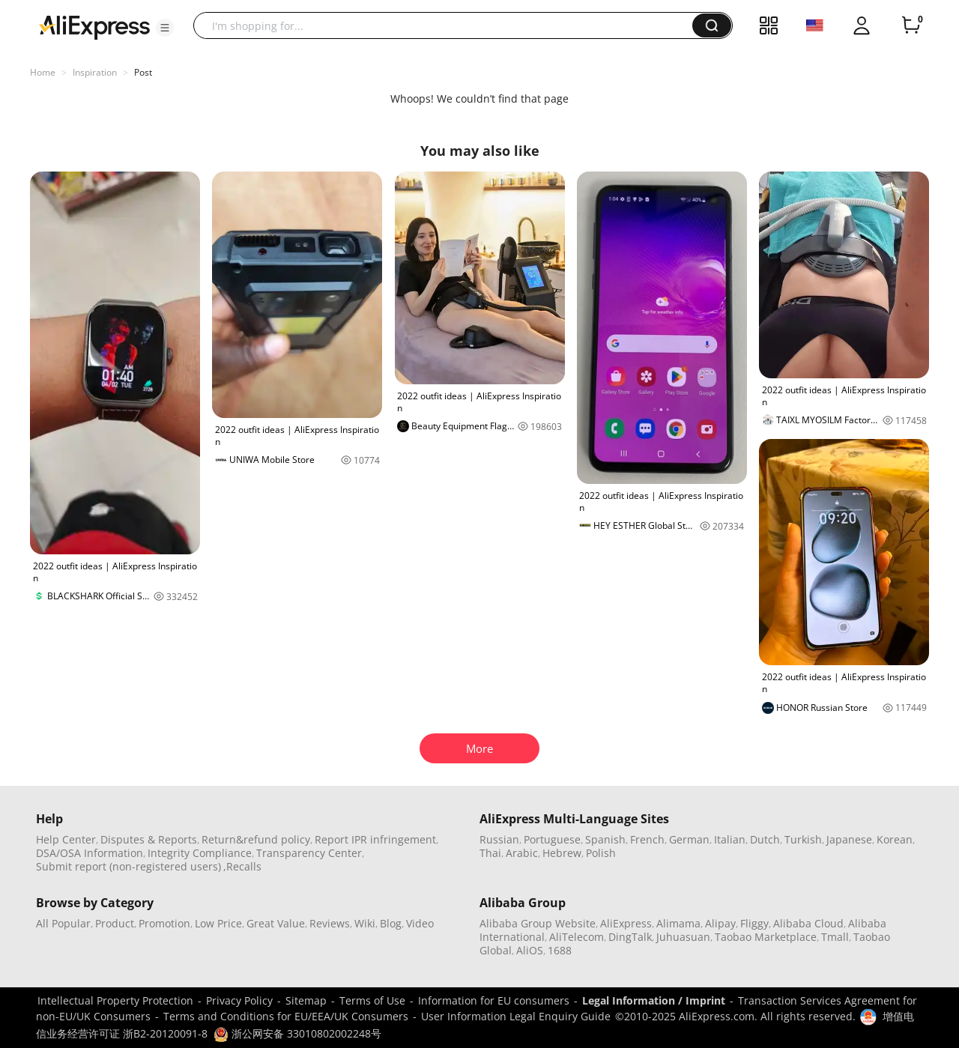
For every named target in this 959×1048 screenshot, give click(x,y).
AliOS (529, 950)
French (647, 839)
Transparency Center (309, 853)
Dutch (765, 839)
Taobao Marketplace (766, 937)
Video (420, 923)
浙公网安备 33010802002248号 (297, 1033)
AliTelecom (576, 937)
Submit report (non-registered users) (128, 866)
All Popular (63, 923)
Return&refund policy (256, 839)
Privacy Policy (239, 1000)
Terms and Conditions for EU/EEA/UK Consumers (285, 1016)
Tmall (835, 937)
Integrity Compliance (200, 853)
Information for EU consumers (493, 1000)
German (689, 839)
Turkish (803, 839)
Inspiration (95, 72)
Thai (490, 853)
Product (114, 923)
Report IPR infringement (375, 839)
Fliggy (754, 923)
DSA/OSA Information (89, 853)
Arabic (522, 853)
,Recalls (242, 866)
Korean (895, 839)
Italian (729, 839)
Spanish (605, 839)
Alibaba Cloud (808, 923)
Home (42, 72)
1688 (560, 950)
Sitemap (306, 1000)
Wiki (364, 923)
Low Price (218, 923)
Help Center (66, 839)
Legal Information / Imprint (653, 1000)
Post (143, 72)
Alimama (678, 923)
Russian (499, 839)
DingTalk (630, 937)
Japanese (849, 839)
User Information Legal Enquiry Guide (516, 1016)
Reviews (329, 923)
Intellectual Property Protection (115, 1000)
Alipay (720, 923)
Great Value (275, 923)
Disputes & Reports (148, 839)
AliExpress (626, 923)
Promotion (164, 923)
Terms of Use (372, 1000)
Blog (391, 923)
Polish (601, 853)
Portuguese (552, 839)
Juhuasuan (683, 937)
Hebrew (561, 853)
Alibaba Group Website (538, 923)
